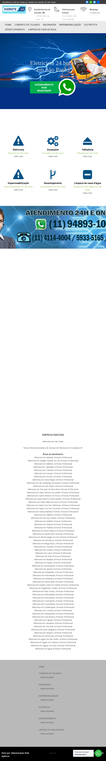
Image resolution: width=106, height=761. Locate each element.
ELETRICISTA (90, 24)
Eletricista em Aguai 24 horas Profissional (53, 648)
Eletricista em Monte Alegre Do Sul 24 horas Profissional (53, 537)
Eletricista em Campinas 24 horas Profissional (53, 623)
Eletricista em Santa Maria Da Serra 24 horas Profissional (53, 502)
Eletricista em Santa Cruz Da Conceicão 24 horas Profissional (53, 508)
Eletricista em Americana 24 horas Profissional (53, 636)
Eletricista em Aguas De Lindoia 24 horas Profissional (53, 642)
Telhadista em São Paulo (87, 153)
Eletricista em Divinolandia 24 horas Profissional (53, 594)
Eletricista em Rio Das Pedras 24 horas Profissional (53, 518)
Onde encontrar (47, 677)
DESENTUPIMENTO (15, 29)
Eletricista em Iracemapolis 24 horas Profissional (53, 566)
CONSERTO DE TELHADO (27, 24)
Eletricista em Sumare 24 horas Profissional (53, 473)
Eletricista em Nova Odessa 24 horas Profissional (53, 530)
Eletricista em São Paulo (18, 153)
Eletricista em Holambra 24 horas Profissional (53, 578)
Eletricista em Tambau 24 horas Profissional (53, 470)
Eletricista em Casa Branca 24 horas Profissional (53, 617)
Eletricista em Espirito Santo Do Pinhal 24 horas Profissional (53, 585)
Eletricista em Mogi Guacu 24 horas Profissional (53, 543)
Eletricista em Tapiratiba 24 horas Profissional (53, 467)
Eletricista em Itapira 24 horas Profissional (53, 562)
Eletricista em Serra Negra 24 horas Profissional (53, 479)
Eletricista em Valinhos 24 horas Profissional (53, 464)
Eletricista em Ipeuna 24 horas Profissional (53, 569)
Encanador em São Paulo (53, 153)
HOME (8, 24)
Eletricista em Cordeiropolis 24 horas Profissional (53, 607)
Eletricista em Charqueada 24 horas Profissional (53, 613)
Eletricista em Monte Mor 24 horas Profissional (53, 534)
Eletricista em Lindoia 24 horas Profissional (53, 550)
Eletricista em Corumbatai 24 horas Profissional (53, 604)
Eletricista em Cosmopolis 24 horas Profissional (53, 601)
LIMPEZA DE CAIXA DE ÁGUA (42, 29)
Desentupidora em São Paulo (53, 186)
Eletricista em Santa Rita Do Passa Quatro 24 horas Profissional (53, 499)
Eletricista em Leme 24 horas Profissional (53, 553)
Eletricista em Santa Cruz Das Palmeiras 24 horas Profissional (53, 505)
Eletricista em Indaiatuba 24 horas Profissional (53, 572)
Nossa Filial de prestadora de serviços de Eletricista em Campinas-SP (53, 448)
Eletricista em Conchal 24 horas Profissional (53, 610)
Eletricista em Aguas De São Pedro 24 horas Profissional (53, 639)
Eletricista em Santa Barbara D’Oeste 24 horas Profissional (53, 511)
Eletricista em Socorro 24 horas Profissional (53, 476)
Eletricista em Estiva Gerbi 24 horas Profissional (53, 581)
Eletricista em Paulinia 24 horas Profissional (53, 527)
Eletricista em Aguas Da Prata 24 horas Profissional (53, 645)
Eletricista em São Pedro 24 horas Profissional (53, 486)
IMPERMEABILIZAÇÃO (70, 24)
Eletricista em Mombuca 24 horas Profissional (53, 540)
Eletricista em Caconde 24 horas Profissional (53, 626)
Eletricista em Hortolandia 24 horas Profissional (53, 575)
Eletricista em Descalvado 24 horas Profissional (53, 597)
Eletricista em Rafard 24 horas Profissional (53, 521)
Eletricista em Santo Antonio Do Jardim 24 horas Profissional (53, 492)
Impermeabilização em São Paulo (18, 186)
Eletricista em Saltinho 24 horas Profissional (53, 515)
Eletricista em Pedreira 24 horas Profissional (53, 524)
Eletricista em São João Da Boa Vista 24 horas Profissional (53, 489)
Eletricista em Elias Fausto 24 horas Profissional (53, 591)
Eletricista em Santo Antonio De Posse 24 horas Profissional (53, 495)
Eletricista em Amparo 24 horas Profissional (53, 632)
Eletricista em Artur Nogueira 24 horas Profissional (53, 629)
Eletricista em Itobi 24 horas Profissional (53, 556)
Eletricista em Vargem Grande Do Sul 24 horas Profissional (53, 460)
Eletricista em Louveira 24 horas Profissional (53, 546)
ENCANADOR (49, 24)
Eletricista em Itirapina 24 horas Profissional (53, 559)
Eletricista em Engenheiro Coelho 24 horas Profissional (53, 588)
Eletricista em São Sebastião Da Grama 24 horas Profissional (53, 483)
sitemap (52, 753)
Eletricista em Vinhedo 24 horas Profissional (53, 457)
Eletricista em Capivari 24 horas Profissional (53, 620)
